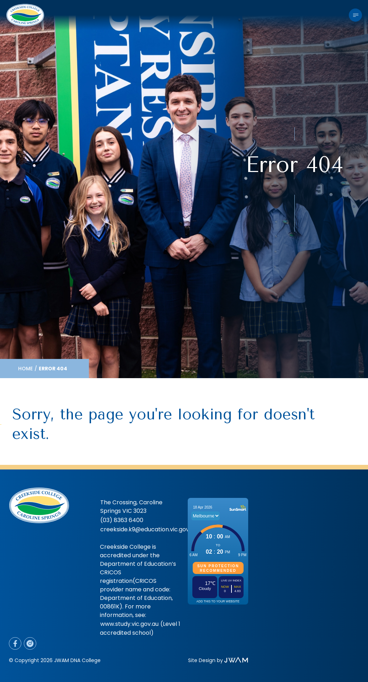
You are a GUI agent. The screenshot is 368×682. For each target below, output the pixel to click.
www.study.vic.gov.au (129, 624)
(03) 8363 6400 (121, 520)
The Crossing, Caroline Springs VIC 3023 (131, 506)
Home (25, 368)
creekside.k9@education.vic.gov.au (148, 529)
